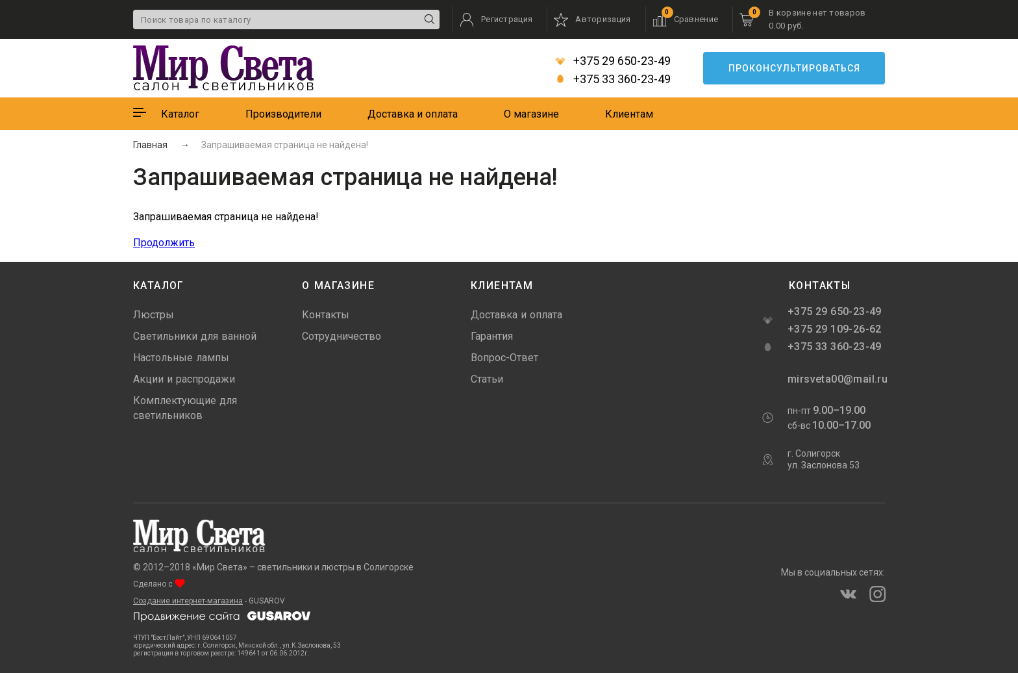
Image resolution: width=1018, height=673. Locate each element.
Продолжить (164, 242)
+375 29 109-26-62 (835, 329)
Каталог (180, 114)
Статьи (487, 379)
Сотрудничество (341, 336)
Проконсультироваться (794, 68)
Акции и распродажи (184, 379)
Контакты (325, 315)
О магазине (531, 114)
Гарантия (492, 336)
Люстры (153, 315)
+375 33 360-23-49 (613, 79)
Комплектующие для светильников (185, 408)
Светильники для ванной (194, 336)
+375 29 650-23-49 (613, 61)
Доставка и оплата (412, 114)
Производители (283, 114)
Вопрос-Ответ (504, 357)
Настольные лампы (181, 357)
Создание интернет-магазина (188, 600)
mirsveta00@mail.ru (836, 379)
